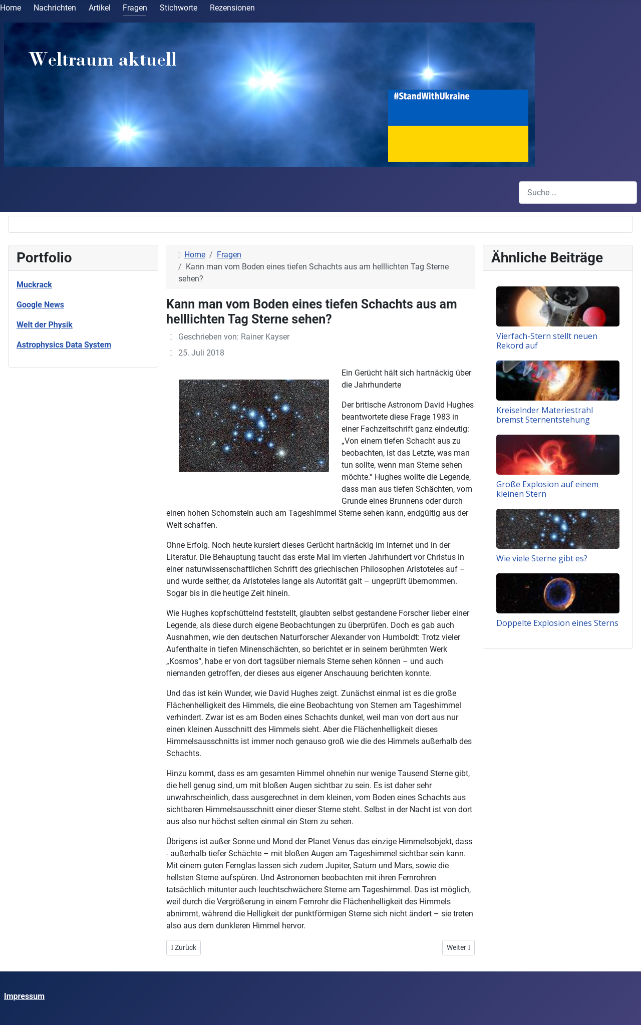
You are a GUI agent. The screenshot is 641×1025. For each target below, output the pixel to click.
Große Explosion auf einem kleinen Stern (547, 489)
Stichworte (178, 8)
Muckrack (34, 284)
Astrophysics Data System (64, 345)
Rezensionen (232, 8)
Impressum (24, 996)
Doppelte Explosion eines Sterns (557, 622)
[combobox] (578, 192)
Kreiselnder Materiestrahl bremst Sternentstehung (544, 415)
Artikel (100, 8)
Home (10, 8)
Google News (40, 304)
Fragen (135, 8)
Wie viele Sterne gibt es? (541, 558)
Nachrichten (55, 8)
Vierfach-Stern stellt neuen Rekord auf (546, 340)
